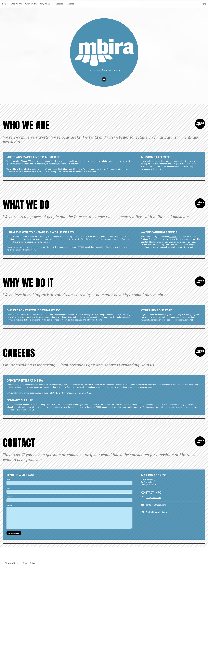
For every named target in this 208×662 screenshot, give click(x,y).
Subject (9, 497)
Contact (70, 3)
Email (8, 488)
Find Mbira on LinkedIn (154, 512)
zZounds (173, 236)
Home (5, 3)
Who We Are (16, 3)
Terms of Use (11, 563)
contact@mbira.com (153, 504)
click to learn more (104, 70)
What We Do (31, 3)
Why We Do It (46, 3)
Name (8, 479)
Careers (59, 3)
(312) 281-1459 (151, 497)
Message (9, 505)
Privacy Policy (29, 563)
